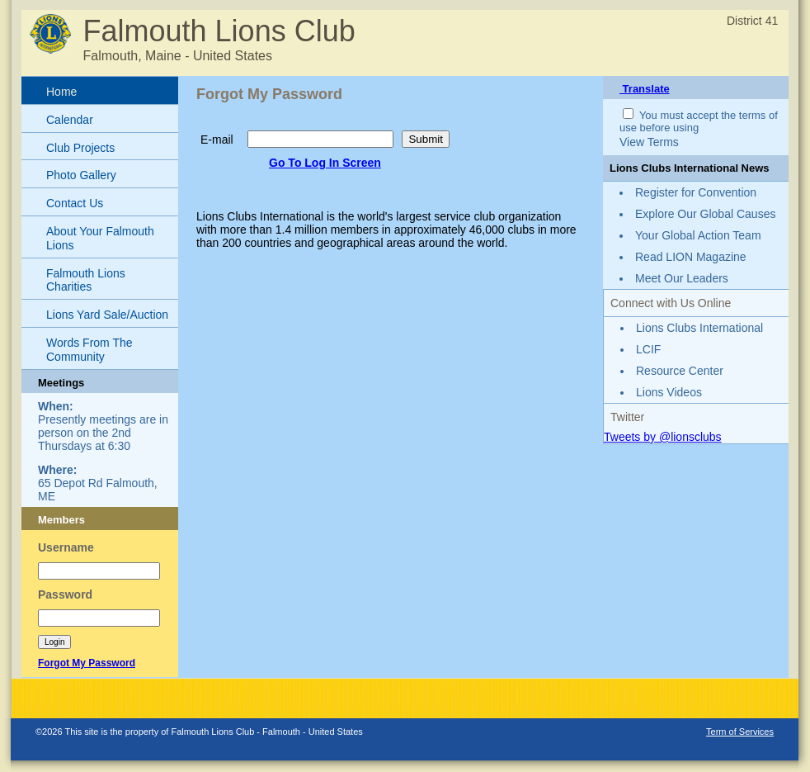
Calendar (69, 119)
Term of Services (740, 731)
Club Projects (80, 147)
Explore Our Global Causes (705, 213)
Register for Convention (695, 192)
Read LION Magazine (690, 256)
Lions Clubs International (699, 327)
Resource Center (679, 370)
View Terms (649, 142)
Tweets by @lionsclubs (663, 436)
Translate (644, 89)
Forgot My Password (86, 663)
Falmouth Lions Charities (85, 280)
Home (61, 91)
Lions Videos (669, 392)
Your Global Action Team (698, 235)
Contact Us (74, 203)
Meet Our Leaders (681, 278)
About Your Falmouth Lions (100, 238)
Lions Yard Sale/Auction (107, 314)
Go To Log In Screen (325, 162)
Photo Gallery (81, 175)
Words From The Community (89, 349)
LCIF (648, 349)
